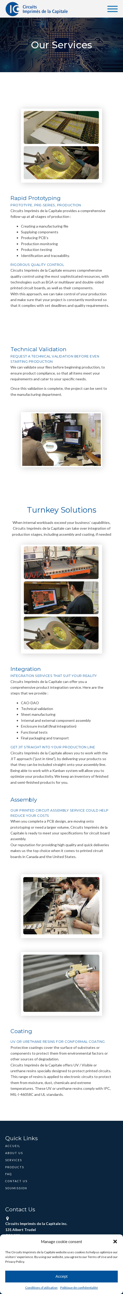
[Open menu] (112, 9)
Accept (61, 1276)
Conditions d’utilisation (41, 1288)
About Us (14, 1153)
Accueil (12, 1146)
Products (14, 1167)
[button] (115, 1241)
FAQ (8, 1174)
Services (13, 1160)
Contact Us (16, 1181)
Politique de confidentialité (79, 1288)
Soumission (16, 1188)
